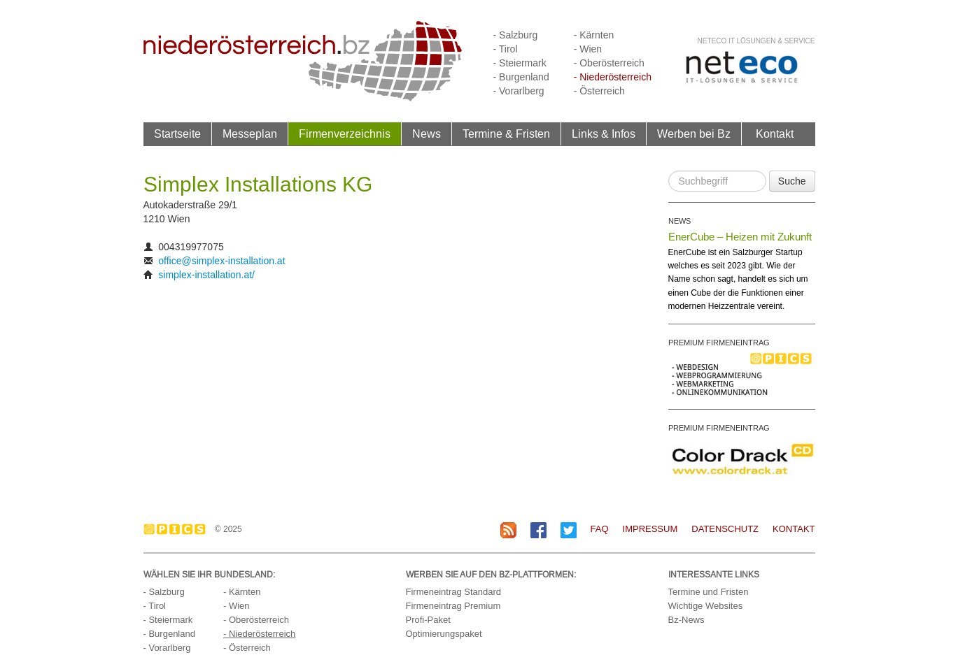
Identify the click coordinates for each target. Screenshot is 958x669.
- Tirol (505, 49)
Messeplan (250, 133)
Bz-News (686, 619)
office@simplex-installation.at (221, 260)
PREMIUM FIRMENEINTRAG (719, 342)
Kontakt (775, 133)
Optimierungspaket (444, 633)
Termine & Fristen (506, 133)
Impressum (650, 529)
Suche (792, 181)
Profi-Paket (428, 619)
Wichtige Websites (705, 605)
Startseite (177, 133)
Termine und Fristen (708, 592)
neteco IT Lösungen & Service (756, 41)
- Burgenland (521, 76)
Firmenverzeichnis (344, 133)
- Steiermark (520, 63)
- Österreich (599, 90)
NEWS (679, 221)
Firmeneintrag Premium (453, 605)
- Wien (588, 49)
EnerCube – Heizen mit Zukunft (740, 237)
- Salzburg (515, 35)
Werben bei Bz (694, 133)
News (426, 133)
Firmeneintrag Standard (454, 592)
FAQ (600, 529)
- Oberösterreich (609, 63)
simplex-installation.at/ (206, 274)
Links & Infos (603, 133)
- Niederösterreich (612, 76)
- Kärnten (594, 35)
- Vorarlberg (518, 90)
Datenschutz (725, 529)
